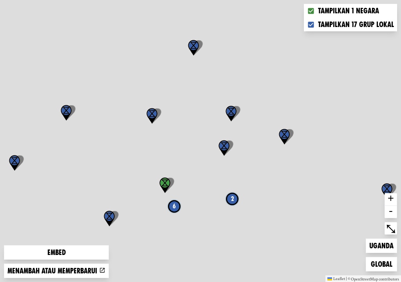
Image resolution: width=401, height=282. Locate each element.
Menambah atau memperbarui (56, 271)
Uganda (382, 245)
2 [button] (232, 198)
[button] (387, 191)
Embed (56, 252)
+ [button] (391, 199)
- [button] (391, 212)
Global (383, 263)
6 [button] (174, 206)
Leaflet (336, 278)
